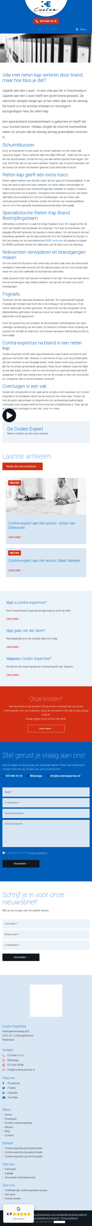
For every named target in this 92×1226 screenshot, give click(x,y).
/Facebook (13, 1083)
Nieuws (14, 482)
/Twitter (11, 1087)
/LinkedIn (12, 1092)
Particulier (10, 1169)
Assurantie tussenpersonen (20, 1177)
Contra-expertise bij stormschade (24, 1156)
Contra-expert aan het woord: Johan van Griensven (41, 525)
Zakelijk (9, 1173)
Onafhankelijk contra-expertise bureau (26, 1190)
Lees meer (14, 536)
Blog (7, 1131)
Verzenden (20, 863)
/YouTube (12, 1097)
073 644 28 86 (15, 1064)
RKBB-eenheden (54, 240)
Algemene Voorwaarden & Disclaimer (40, 1218)
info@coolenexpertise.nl (63, 775)
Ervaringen (11, 1118)
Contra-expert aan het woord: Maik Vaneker (44, 560)
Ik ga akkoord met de (26, 852)
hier (51, 408)
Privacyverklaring (69, 1218)
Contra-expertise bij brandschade (23, 1148)
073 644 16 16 (46, 21)
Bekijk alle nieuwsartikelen (21, 466)
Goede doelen (13, 1198)
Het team (10, 1194)
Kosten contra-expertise (18, 1122)
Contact (9, 1135)
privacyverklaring (38, 852)
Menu (80, 29)
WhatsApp (34, 775)
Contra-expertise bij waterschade (23, 1152)
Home (8, 1114)
